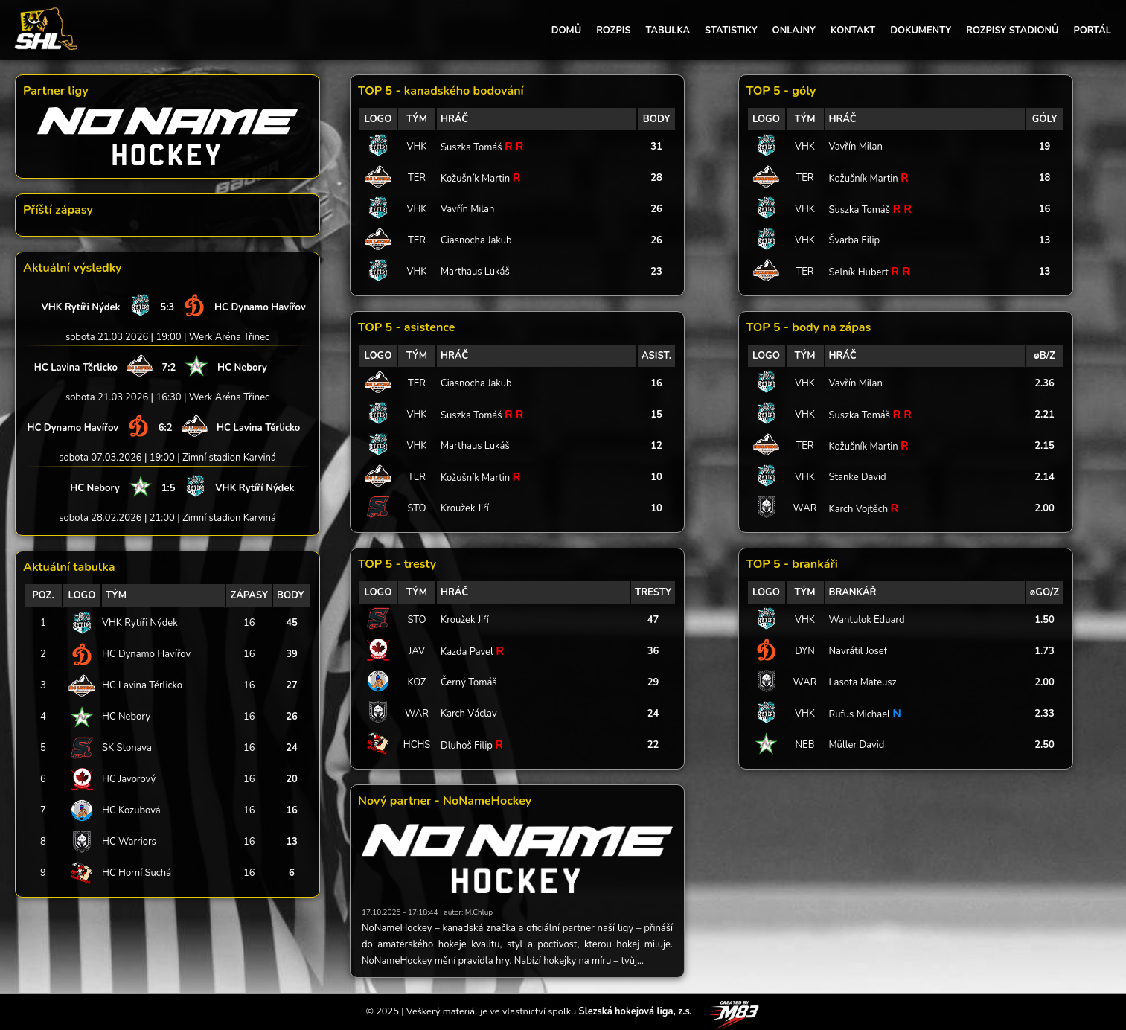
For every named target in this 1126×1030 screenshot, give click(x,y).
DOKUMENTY (920, 30)
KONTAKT (853, 30)
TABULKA (667, 30)
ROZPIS (613, 30)
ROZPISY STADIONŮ (1012, 30)
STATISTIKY (731, 30)
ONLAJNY (794, 30)
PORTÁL (1092, 30)
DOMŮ (566, 30)
